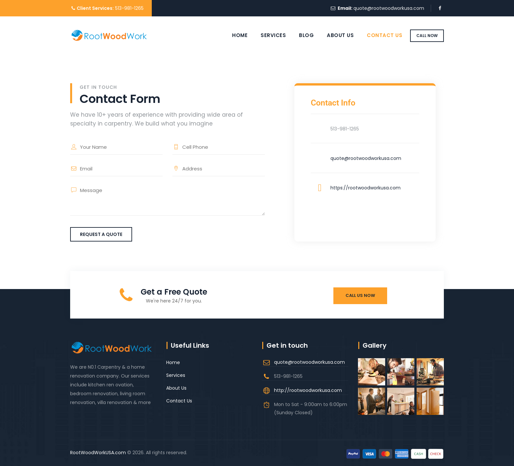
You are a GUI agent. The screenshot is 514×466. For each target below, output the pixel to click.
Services (267, 35)
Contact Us (378, 35)
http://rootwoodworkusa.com (308, 390)
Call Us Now (360, 295)
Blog (300, 35)
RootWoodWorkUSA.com (98, 452)
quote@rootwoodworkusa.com (388, 8)
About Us (334, 35)
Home (234, 35)
